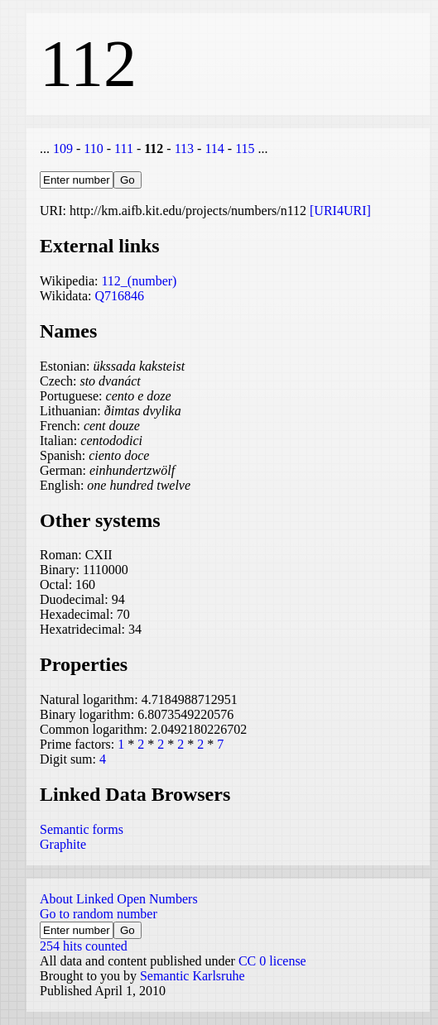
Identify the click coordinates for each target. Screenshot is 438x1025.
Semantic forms (81, 829)
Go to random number (98, 914)
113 (184, 148)
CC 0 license (272, 961)
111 (123, 148)
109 (63, 148)
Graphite (63, 844)
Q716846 (119, 296)
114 (214, 148)
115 (244, 148)
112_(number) (138, 281)
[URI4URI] (340, 211)
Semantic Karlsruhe (192, 976)
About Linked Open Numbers (119, 899)
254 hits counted (84, 946)
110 (93, 148)
